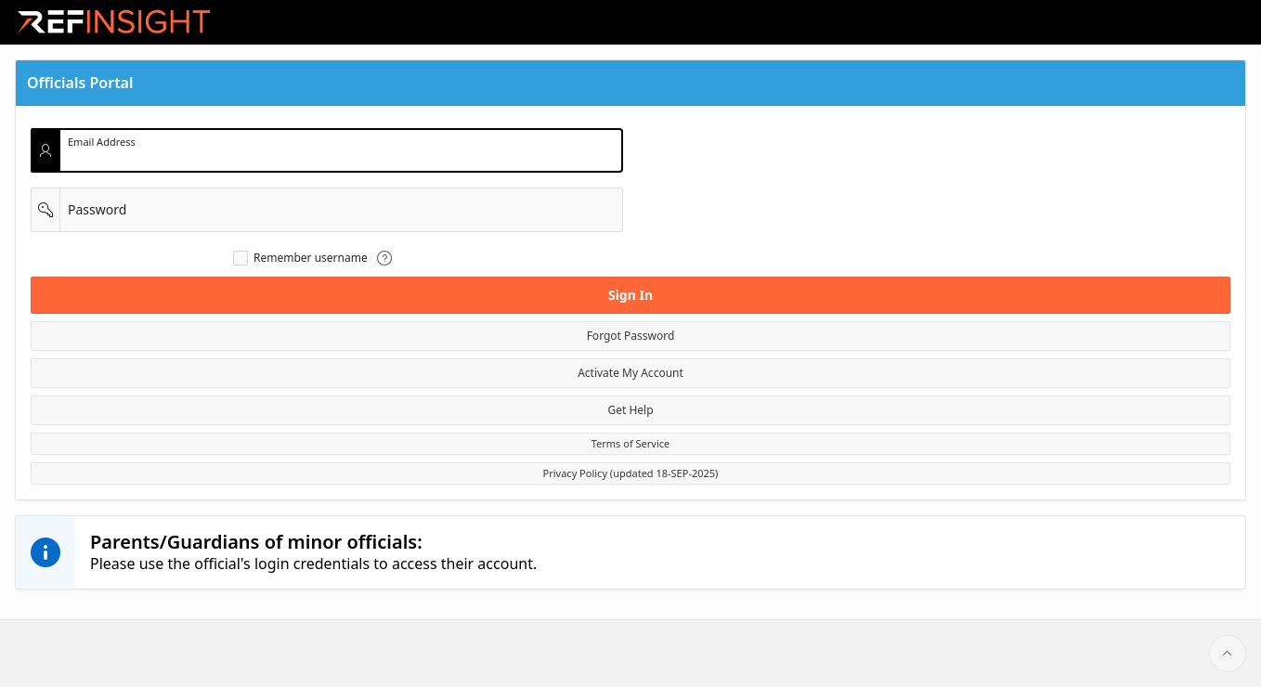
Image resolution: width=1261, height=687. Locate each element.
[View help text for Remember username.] (384, 258)
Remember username (311, 258)
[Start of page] (1227, 653)
